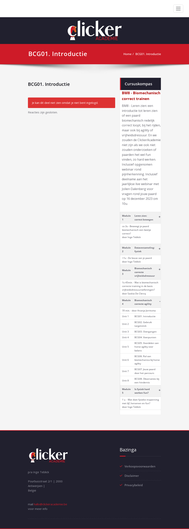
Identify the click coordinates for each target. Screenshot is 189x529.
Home (127, 54)
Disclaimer (132, 476)
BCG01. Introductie (148, 54)
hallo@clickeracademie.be (50, 504)
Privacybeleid (134, 485)
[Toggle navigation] (178, 9)
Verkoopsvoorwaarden (140, 466)
